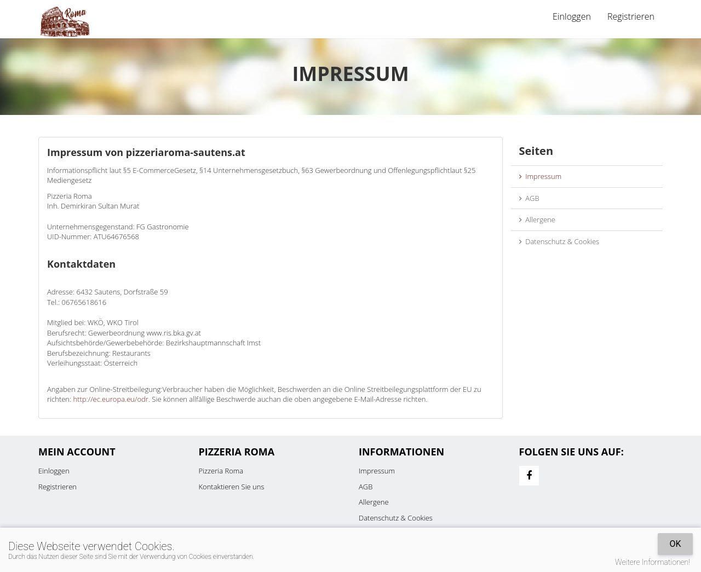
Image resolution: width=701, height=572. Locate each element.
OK (675, 544)
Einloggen (572, 16)
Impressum (540, 176)
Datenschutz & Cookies (559, 241)
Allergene (537, 219)
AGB (529, 198)
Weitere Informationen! (652, 562)
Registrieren (630, 16)
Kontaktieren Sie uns (232, 487)
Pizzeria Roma (221, 471)
